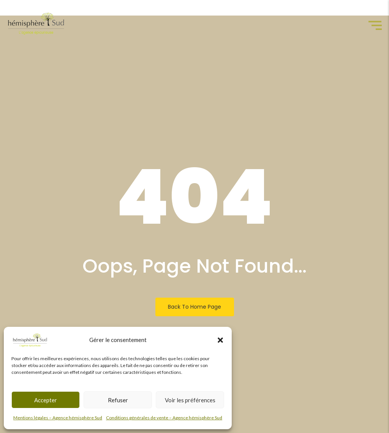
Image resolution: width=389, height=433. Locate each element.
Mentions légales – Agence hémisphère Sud (57, 417)
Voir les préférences (190, 400)
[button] (220, 340)
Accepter (45, 400)
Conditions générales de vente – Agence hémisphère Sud (164, 417)
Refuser (118, 400)
